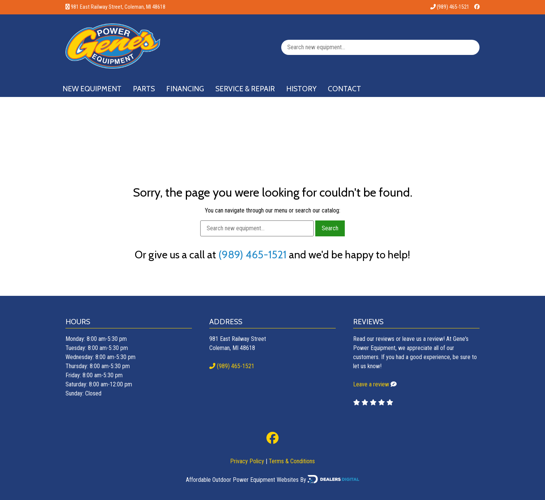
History (301, 88)
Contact (344, 88)
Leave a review (371, 384)
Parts (144, 88)
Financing (185, 88)
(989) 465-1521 (449, 7)
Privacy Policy (247, 461)
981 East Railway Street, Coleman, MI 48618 (118, 7)
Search (330, 228)
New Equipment (91, 88)
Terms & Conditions (292, 461)
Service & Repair (245, 88)
